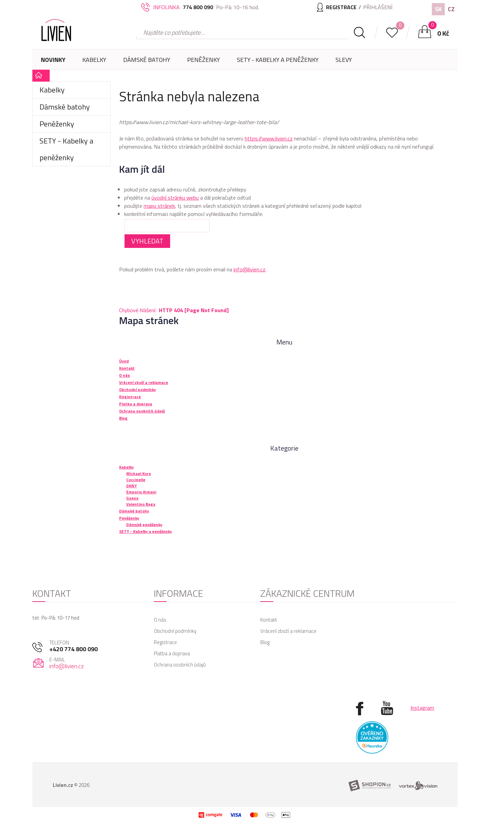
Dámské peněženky (144, 524)
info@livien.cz (249, 269)
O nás (160, 620)
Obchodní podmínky (175, 631)
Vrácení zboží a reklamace (288, 631)
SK (438, 9)
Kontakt (268, 620)
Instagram (422, 708)
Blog (265, 642)
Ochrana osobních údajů (180, 665)
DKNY (131, 486)
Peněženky (203, 62)
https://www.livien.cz (269, 138)
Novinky (53, 59)
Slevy (344, 59)
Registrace (165, 642)
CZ (451, 9)
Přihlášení (377, 7)
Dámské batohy (146, 59)
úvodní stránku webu (175, 197)
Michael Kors (138, 473)
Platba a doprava (172, 653)
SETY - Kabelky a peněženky (277, 59)
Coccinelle (135, 479)
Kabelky (94, 62)
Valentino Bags (141, 504)
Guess (132, 498)
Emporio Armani (141, 492)
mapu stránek (159, 206)
